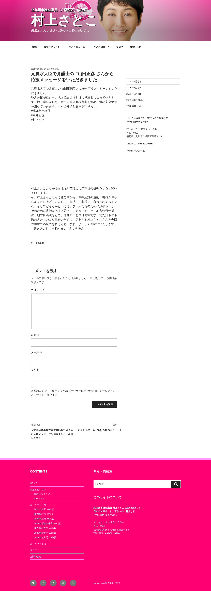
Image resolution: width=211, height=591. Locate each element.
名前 (35, 335)
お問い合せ (135, 47)
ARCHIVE (39, 498)
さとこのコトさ (102, 47)
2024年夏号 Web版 (44, 518)
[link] (58, 228)
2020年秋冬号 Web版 (45, 528)
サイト (35, 369)
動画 (37, 243)
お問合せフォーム (135, 150)
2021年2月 (131, 94)
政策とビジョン (53, 47)
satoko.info (99, 583)
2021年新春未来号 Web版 (47, 523)
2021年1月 (131, 100)
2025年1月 (131, 87)
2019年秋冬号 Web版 (45, 537)
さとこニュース (78, 47)
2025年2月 (131, 81)
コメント (38, 290)
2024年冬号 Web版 (44, 509)
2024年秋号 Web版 (44, 514)
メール (36, 352)
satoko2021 (53, 69)
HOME (34, 47)
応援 (42, 243)
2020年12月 (132, 106)
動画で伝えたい (42, 493)
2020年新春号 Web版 (45, 533)
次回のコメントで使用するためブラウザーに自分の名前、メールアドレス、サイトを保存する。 (73, 392)
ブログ (119, 47)
